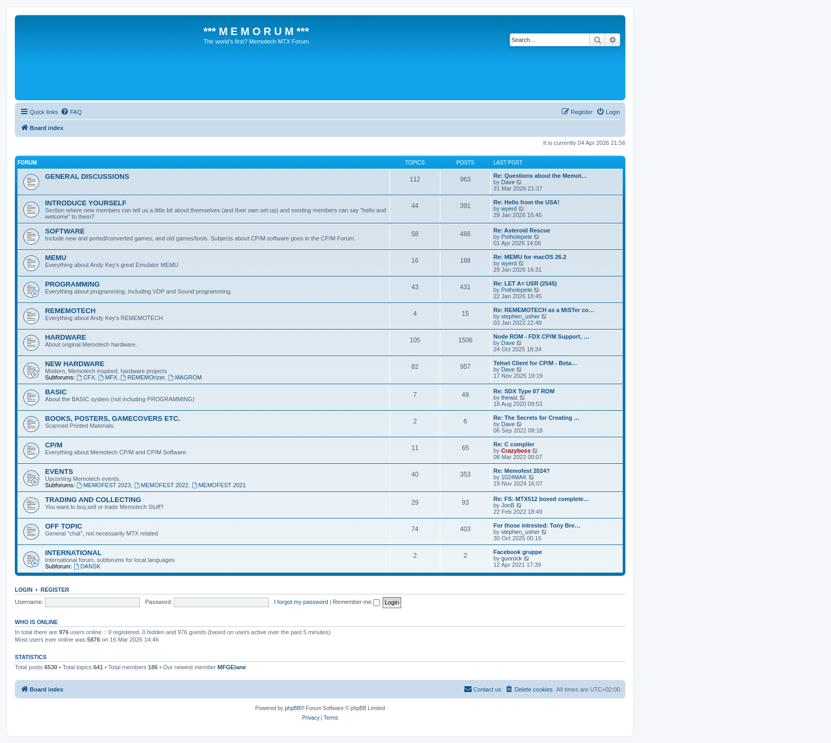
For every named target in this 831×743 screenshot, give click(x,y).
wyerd (509, 208)
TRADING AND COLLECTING (93, 500)
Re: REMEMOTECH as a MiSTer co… (544, 310)
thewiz (509, 397)
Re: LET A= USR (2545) (525, 283)
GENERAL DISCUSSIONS (87, 176)
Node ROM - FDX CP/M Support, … (541, 336)
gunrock (511, 558)
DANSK (87, 566)
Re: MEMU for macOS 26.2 (530, 257)
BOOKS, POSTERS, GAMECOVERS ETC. (112, 418)
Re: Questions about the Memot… (540, 175)
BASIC (56, 392)
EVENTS (59, 472)
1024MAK (514, 477)
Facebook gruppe (517, 552)
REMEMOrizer (142, 377)
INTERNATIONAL (73, 553)
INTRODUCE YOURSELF (86, 203)
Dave (508, 182)
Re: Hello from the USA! (526, 202)
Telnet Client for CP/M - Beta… (535, 363)
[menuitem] (71, 112)
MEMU (55, 258)
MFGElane (231, 667)
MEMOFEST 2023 (103, 485)
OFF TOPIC (63, 526)
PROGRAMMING (72, 284)
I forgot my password (301, 602)
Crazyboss (516, 450)
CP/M (54, 445)
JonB (508, 505)
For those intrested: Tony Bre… (536, 525)
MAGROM (185, 377)
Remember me (356, 602)
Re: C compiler (514, 444)
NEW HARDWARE (74, 364)
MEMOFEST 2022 (161, 485)
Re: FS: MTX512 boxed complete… (541, 499)
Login (23, 589)
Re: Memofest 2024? (521, 471)
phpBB (292, 708)
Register (55, 589)
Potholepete (517, 237)
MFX (107, 377)
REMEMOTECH (70, 311)
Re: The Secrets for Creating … (536, 417)
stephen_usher (520, 316)
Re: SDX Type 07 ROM (523, 391)
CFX (85, 377)
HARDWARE (65, 337)
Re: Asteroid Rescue (521, 230)
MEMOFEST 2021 (219, 485)
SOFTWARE (65, 231)
